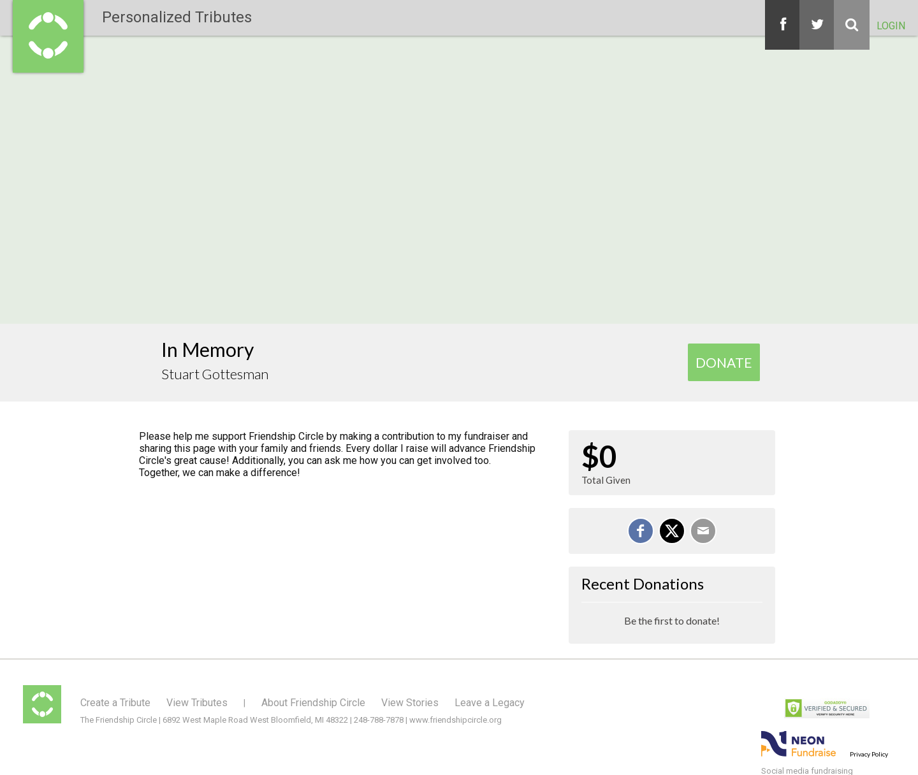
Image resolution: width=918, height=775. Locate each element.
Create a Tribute (115, 703)
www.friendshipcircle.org (455, 720)
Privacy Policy (869, 754)
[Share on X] (672, 531)
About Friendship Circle (313, 703)
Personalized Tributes (177, 17)
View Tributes (197, 703)
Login (891, 26)
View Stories (410, 703)
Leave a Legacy (490, 703)
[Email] (703, 531)
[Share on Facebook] (640, 531)
